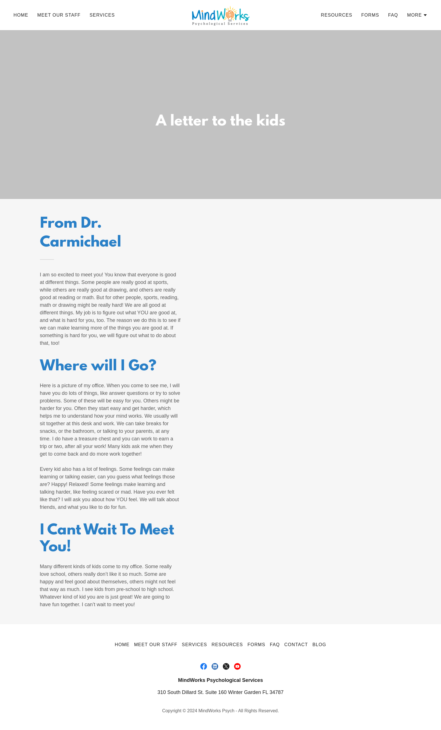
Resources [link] (336, 15)
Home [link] (21, 15)
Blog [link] (319, 644)
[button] (417, 15)
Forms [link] (370, 15)
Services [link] (102, 15)
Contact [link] (296, 644)
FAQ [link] (393, 15)
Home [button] (122, 644)
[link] (220, 14)
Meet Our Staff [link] (59, 15)
